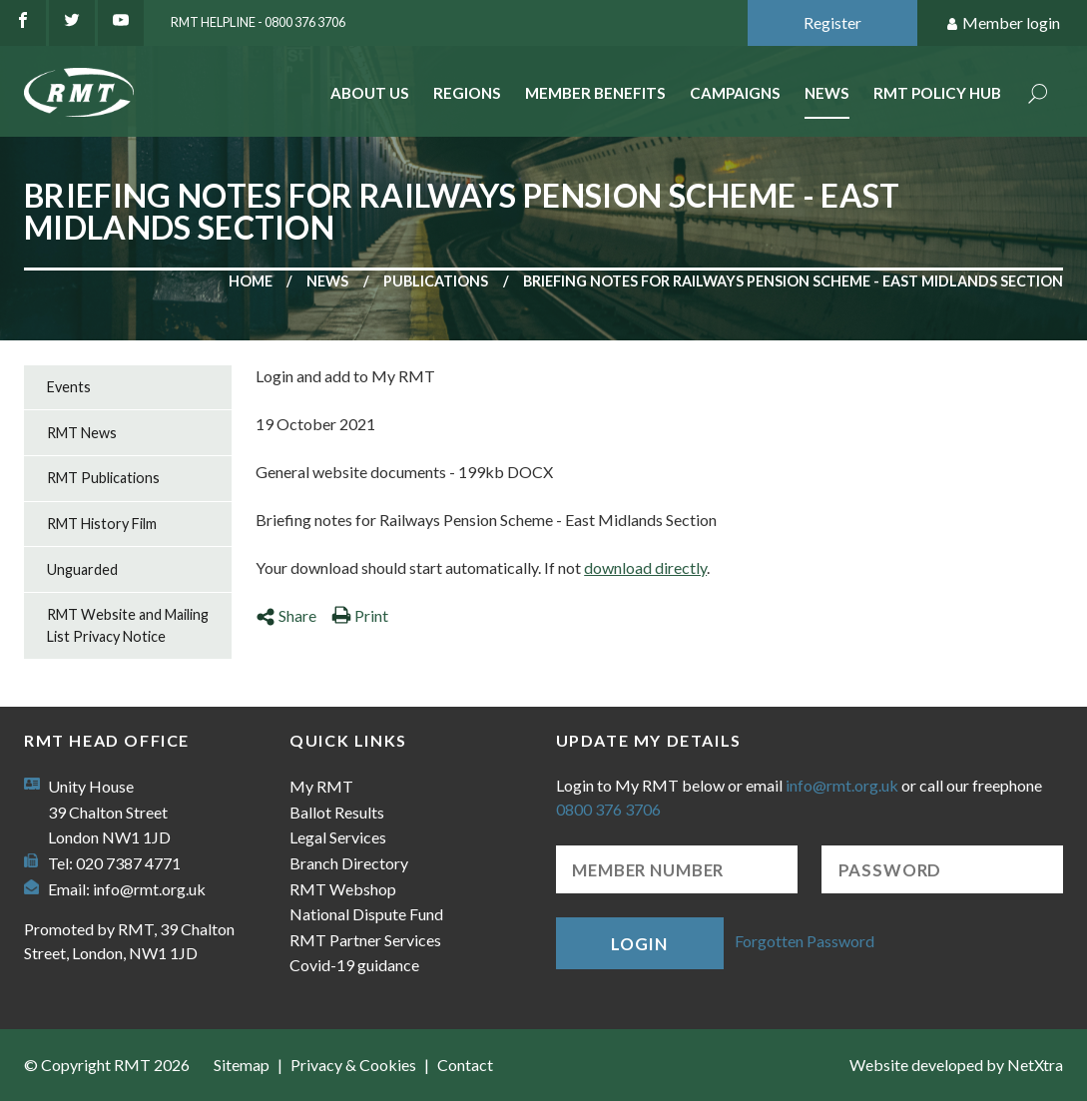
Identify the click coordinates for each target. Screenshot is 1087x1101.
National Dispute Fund (366, 913)
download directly (645, 567)
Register (832, 22)
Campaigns (735, 93)
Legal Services (337, 836)
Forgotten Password (804, 940)
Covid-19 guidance (354, 964)
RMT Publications (103, 477)
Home (250, 281)
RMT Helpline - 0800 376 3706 (258, 22)
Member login (1002, 23)
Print (359, 615)
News (827, 93)
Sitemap (242, 1064)
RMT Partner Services (365, 939)
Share (286, 615)
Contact (465, 1064)
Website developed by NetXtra (956, 1064)
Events (69, 386)
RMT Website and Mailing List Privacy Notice (128, 625)
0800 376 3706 (608, 809)
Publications (435, 281)
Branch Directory (348, 862)
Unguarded (82, 569)
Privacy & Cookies (353, 1064)
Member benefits (595, 93)
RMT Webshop (342, 888)
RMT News (82, 432)
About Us (369, 93)
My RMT (321, 786)
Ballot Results (336, 812)
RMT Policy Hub (937, 93)
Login (639, 943)
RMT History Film (102, 523)
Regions (467, 93)
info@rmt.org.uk (149, 888)
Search (1038, 95)
